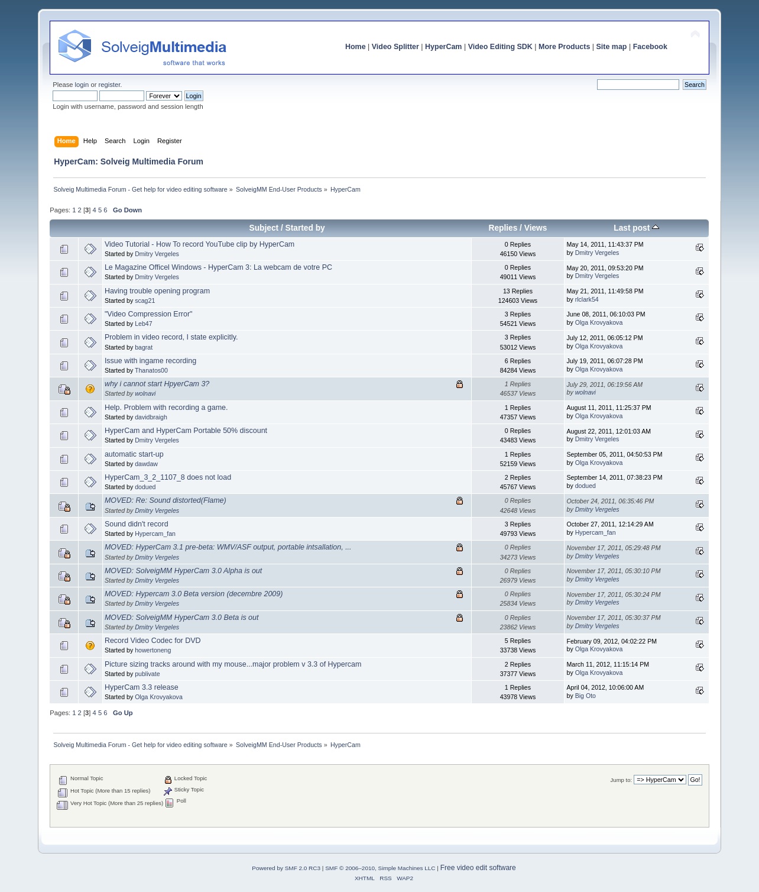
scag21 (145, 300)
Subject (264, 228)
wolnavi (145, 393)
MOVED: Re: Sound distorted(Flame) (165, 500)
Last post (636, 228)
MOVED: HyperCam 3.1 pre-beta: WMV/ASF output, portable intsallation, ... (228, 547)
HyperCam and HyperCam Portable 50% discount (186, 430)
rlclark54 (587, 299)
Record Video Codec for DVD (153, 640)
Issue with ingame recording (150, 361)
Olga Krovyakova (599, 322)
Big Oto (585, 695)
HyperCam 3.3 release (142, 687)
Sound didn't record (136, 524)
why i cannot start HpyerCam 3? (157, 384)
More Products (564, 47)
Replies (502, 228)
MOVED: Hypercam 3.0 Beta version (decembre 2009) (194, 594)
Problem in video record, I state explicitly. (171, 337)
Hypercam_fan (155, 533)
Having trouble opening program (157, 291)
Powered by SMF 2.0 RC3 (286, 868)
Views (535, 228)
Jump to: (621, 780)
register (110, 84)
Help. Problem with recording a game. (166, 407)
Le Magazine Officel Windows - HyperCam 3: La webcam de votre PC (218, 267)
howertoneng (153, 650)
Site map (611, 47)
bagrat (144, 347)
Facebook (650, 47)
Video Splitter (395, 47)
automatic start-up (134, 454)
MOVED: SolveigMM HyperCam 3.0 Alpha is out (183, 571)
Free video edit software (478, 868)
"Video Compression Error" (149, 314)
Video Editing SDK (500, 47)
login (82, 84)
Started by (305, 228)
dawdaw (146, 463)
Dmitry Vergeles (157, 253)
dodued (145, 486)
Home (355, 47)
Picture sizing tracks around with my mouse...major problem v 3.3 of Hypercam (233, 664)
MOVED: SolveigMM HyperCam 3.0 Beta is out (182, 617)
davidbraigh (151, 417)
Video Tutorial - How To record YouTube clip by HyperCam (199, 244)
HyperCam (443, 47)
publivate (147, 673)
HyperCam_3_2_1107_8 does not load (168, 477)
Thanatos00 (151, 370)
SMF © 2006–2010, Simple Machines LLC (380, 868)
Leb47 (143, 323)
